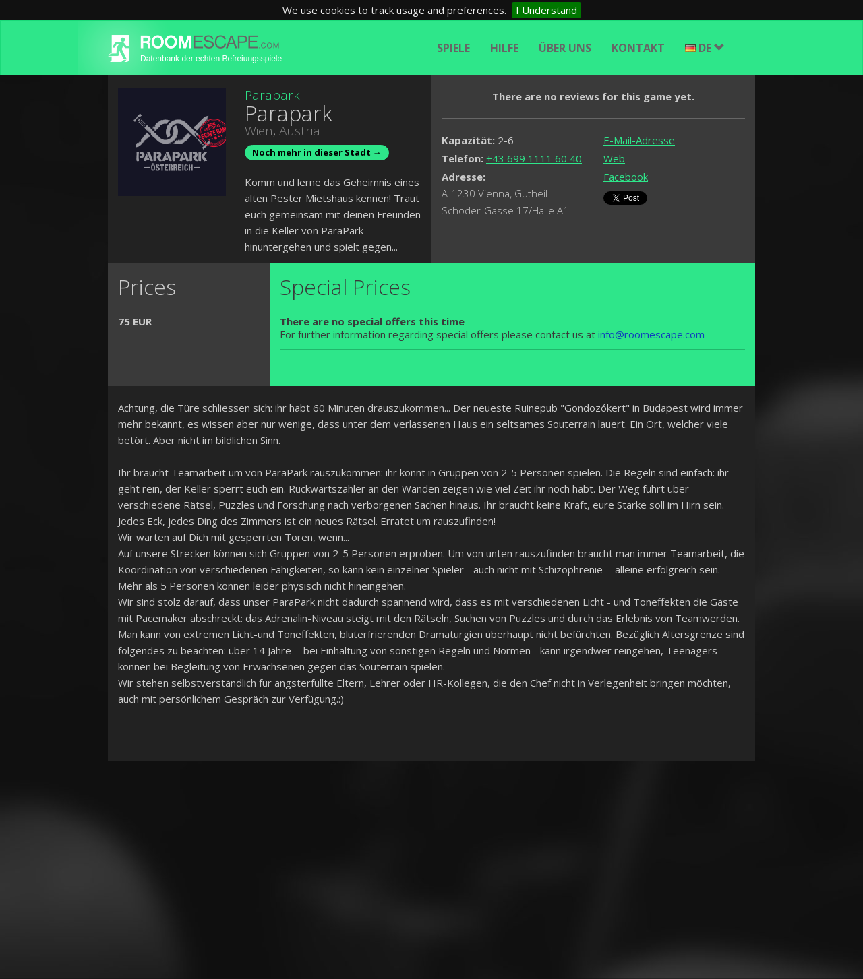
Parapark (272, 95)
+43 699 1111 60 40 (534, 158)
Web (614, 158)
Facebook (625, 176)
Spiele (453, 47)
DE (705, 47)
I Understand (546, 10)
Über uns (565, 47)
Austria (299, 130)
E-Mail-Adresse (639, 140)
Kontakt (638, 47)
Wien (259, 130)
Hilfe (504, 47)
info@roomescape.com (651, 334)
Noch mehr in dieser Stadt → (317, 152)
